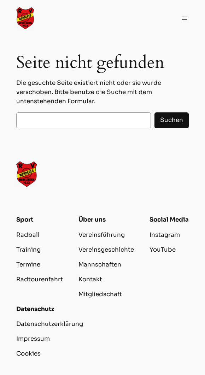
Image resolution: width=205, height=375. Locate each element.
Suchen (171, 120)
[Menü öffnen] (184, 18)
